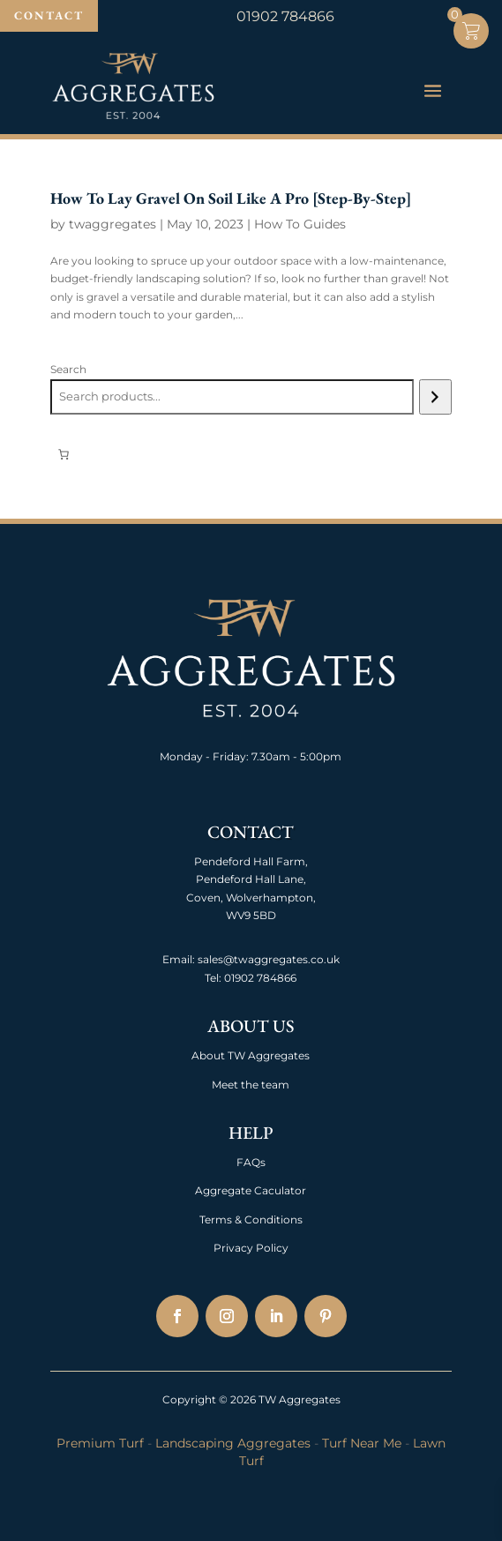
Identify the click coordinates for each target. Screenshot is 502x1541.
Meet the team (250, 1084)
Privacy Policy (251, 1247)
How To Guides (300, 224)
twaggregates (112, 224)
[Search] (435, 397)
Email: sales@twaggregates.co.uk (251, 959)
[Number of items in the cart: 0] (63, 454)
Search (68, 369)
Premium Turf (100, 1443)
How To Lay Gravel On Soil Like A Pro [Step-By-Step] (230, 198)
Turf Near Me (361, 1443)
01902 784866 (258, 977)
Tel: (213, 977)
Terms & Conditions (251, 1219)
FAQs (251, 1162)
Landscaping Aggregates (233, 1443)
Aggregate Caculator (250, 1190)
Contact (49, 15)
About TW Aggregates (250, 1055)
